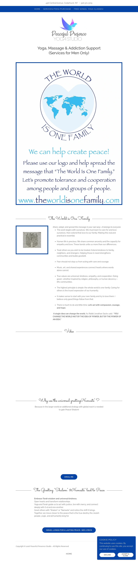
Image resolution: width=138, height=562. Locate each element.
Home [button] (69, 555)
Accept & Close (125, 555)
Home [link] (37, 9)
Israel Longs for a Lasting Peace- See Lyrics (69, 531)
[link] (69, 30)
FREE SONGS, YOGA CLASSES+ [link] (89, 9)
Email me (68, 478)
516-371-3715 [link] (86, 3)
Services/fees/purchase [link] (57, 9)
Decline (107, 555)
